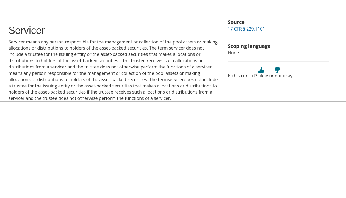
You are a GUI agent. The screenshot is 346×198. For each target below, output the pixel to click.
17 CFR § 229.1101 (246, 29)
